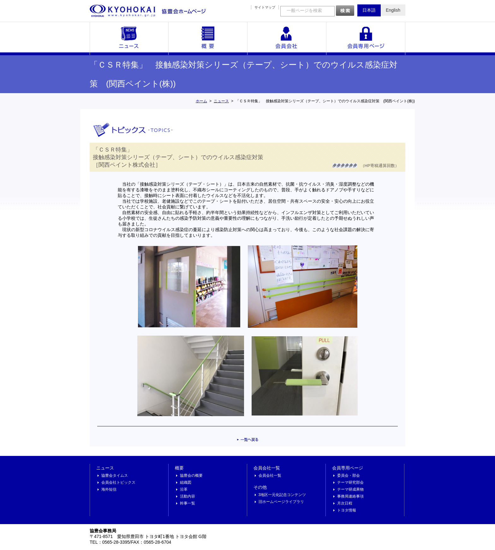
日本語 (369, 10)
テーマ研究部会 (350, 482)
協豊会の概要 (191, 475)
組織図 (185, 482)
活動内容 (187, 496)
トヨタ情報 (346, 510)
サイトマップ (264, 7)
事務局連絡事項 (350, 496)
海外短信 (108, 489)
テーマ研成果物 (350, 489)
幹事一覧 (187, 503)
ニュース (129, 38)
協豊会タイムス (114, 475)
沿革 (184, 489)
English (393, 10)
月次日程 (344, 503)
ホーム (201, 101)
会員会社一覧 (287, 38)
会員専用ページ (365, 38)
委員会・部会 (348, 475)
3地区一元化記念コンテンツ (282, 495)
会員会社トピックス (118, 482)
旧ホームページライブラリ (281, 501)
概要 (208, 38)
